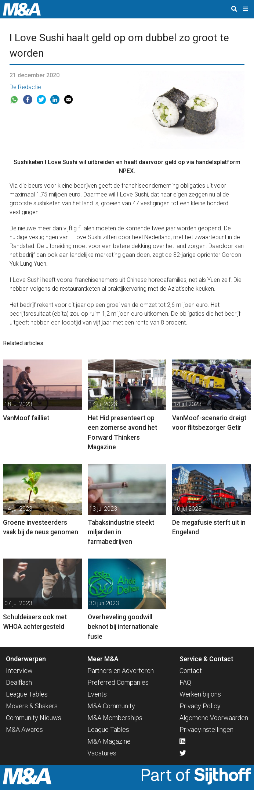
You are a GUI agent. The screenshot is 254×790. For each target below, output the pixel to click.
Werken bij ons (200, 694)
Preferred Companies (118, 682)
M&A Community (111, 706)
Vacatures (101, 753)
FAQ (185, 682)
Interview (19, 670)
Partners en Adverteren (120, 670)
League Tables (27, 694)
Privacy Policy (200, 706)
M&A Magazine (109, 741)
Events (97, 694)
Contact (190, 670)
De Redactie (25, 87)
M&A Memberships (114, 718)
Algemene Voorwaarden (213, 718)
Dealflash (19, 682)
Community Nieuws (33, 718)
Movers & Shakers (32, 706)
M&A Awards (24, 729)
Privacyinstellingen (206, 729)
